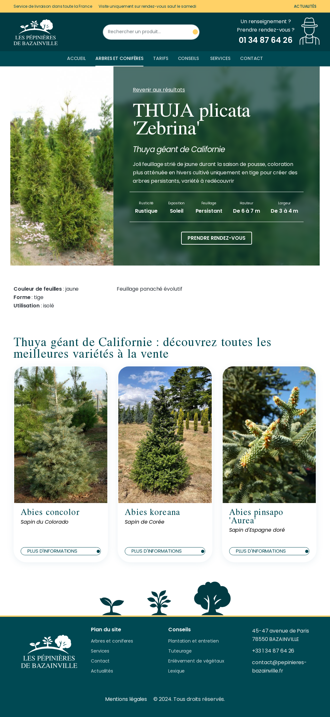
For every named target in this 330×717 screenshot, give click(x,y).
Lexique (176, 671)
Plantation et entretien (193, 641)
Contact (251, 58)
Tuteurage (180, 651)
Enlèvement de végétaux (196, 661)
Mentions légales (126, 699)
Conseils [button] (188, 58)
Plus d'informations (63, 550)
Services (220, 58)
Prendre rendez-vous (216, 238)
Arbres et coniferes (112, 641)
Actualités (305, 6)
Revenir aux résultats (159, 89)
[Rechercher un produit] (151, 32)
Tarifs (160, 58)
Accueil (76, 58)
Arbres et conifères (119, 58)
